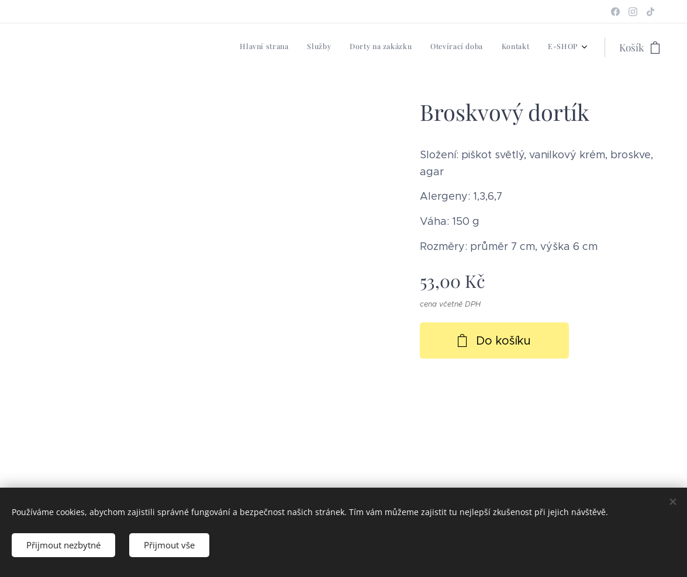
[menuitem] (487, 47)
